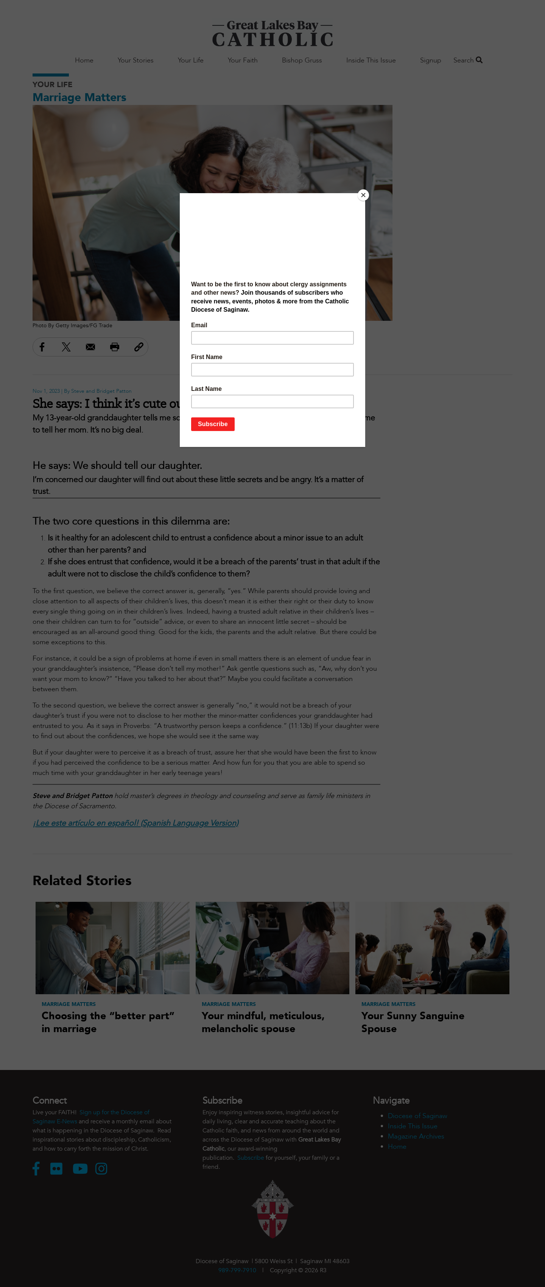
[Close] (363, 195)
